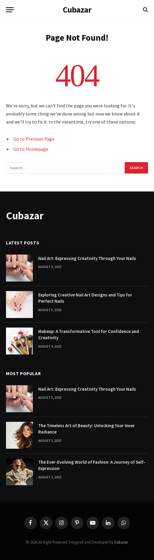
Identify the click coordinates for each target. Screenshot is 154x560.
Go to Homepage (30, 149)
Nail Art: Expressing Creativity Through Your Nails (87, 258)
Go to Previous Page (33, 139)
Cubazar (121, 542)
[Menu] (10, 9)
